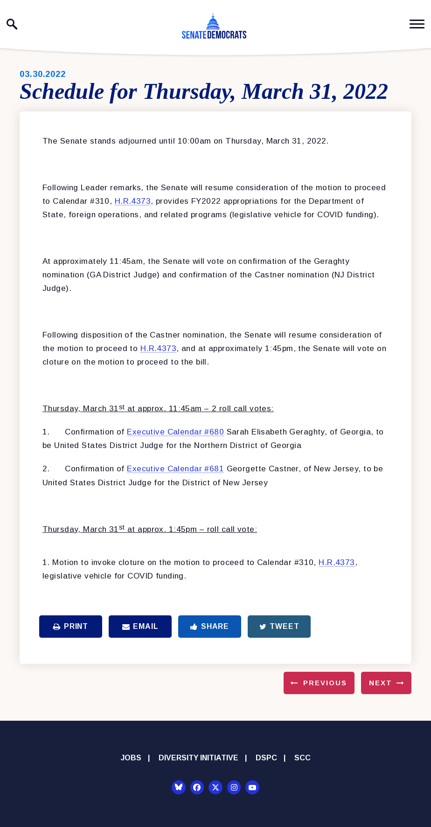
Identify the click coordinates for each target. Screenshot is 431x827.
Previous (325, 683)
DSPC (266, 758)
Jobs (131, 758)
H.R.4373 (133, 201)
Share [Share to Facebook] (209, 626)
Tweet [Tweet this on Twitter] (279, 626)
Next (380, 683)
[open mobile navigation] (417, 24)
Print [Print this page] (70, 626)
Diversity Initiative (198, 758)
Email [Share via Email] (140, 626)
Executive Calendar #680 (175, 431)
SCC (302, 758)
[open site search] (12, 24)
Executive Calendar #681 (175, 468)
